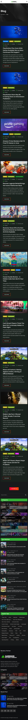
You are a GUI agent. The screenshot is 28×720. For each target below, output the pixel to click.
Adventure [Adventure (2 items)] (15, 617)
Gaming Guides (16, 577)
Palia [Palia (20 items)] (20, 633)
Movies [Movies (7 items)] (12, 633)
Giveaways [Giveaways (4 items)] (11, 630)
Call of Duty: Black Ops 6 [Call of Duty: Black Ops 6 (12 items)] (18, 619)
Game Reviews (10, 586)
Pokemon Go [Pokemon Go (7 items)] (11, 635)
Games (8, 559)
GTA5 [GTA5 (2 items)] (16, 630)
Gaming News (13, 559)
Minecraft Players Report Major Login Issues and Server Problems (14, 462)
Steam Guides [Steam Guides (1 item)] (4, 637)
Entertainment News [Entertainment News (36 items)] (6, 626)
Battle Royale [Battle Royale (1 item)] (22, 617)
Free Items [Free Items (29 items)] (20, 626)
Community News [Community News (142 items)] (15, 621)
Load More (14, 488)
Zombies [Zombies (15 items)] (22, 639)
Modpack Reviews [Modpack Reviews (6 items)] (5, 633)
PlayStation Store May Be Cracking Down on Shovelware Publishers (13, 97)
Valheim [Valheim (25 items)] (17, 639)
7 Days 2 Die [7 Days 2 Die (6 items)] (4, 617)
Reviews (24, 586)
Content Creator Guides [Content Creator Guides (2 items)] (14, 624)
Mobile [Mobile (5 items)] (24, 630)
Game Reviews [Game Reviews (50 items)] (4, 628)
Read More (6, 112)
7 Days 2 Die (9, 577)
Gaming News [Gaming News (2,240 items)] (4, 630)
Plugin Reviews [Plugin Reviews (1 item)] (4, 635)
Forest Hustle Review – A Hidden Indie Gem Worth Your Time (13, 279)
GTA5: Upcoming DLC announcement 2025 (16, 546)
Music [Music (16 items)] (16, 633)
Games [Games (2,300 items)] (10, 628)
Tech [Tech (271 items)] (10, 637)
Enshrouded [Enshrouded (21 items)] (23, 624)
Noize (14, 44)
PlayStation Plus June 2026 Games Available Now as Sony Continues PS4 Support (13, 50)
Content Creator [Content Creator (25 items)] (5, 624)
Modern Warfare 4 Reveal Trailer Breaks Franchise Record (12, 416)
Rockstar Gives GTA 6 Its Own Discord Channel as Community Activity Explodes (14, 230)
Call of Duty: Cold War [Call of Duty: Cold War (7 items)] (6, 621)
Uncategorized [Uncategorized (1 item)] (16, 637)
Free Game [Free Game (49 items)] (14, 626)
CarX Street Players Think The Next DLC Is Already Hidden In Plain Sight (13, 325)
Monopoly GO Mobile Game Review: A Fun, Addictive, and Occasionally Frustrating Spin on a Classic (17, 591)
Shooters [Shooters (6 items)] (23, 635)
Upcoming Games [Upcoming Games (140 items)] (5, 639)
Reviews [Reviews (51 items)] (18, 635)
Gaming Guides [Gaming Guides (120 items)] (17, 628)
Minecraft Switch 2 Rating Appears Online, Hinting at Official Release (12, 372)
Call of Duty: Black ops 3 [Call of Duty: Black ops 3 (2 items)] (6, 619)
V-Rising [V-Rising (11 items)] (12, 639)
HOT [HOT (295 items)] (20, 630)
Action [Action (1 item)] (10, 617)
